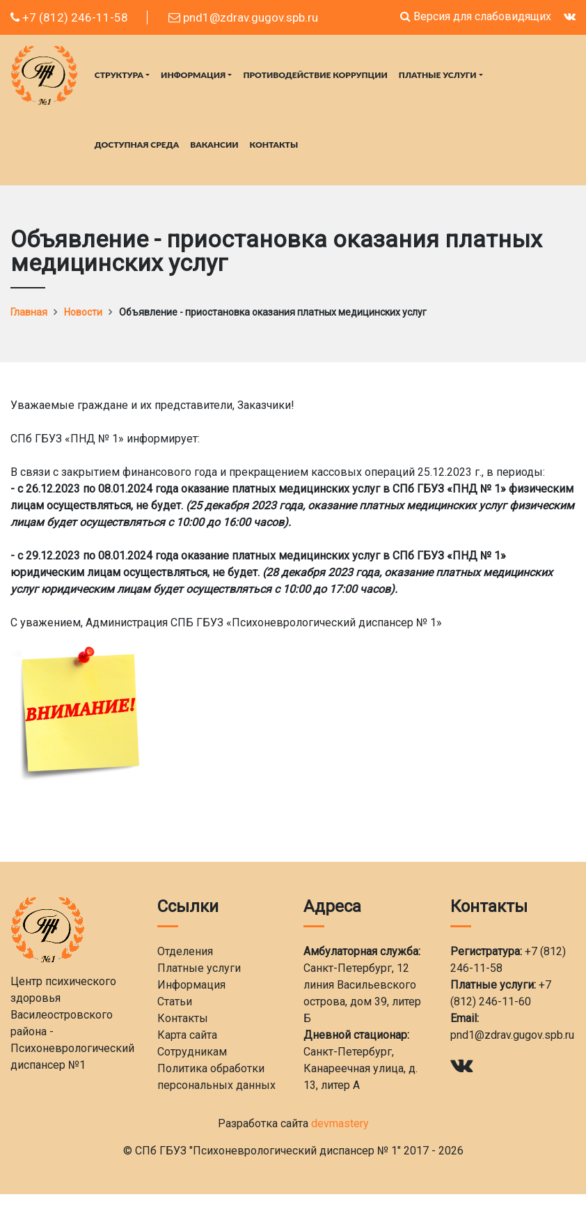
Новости (83, 312)
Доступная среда (137, 144)
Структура (119, 75)
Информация (193, 75)
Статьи (174, 1001)
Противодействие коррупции (315, 75)
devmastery (340, 1123)
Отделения (185, 951)
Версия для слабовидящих (475, 16)
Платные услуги (438, 75)
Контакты (274, 144)
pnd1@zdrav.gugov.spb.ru (243, 17)
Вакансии (214, 144)
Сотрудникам (192, 1051)
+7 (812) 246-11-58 (69, 17)
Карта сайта (187, 1035)
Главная (28, 312)
